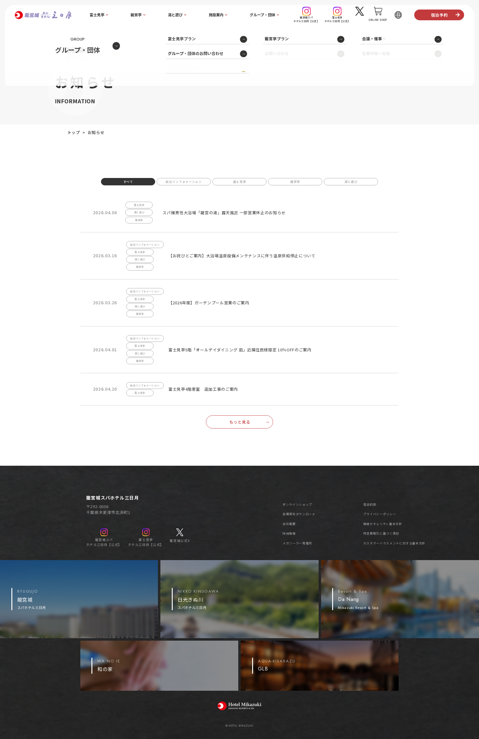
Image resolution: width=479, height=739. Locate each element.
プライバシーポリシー (379, 514)
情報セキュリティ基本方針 (382, 524)
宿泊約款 (369, 504)
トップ (73, 132)
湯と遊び (351, 182)
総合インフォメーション (184, 182)
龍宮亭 (295, 182)
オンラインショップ (297, 504)
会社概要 (289, 524)
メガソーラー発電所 (297, 543)
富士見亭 (239, 182)
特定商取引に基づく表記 (381, 533)
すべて (128, 182)
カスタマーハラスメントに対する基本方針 (394, 543)
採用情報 (289, 533)
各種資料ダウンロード (299, 514)
